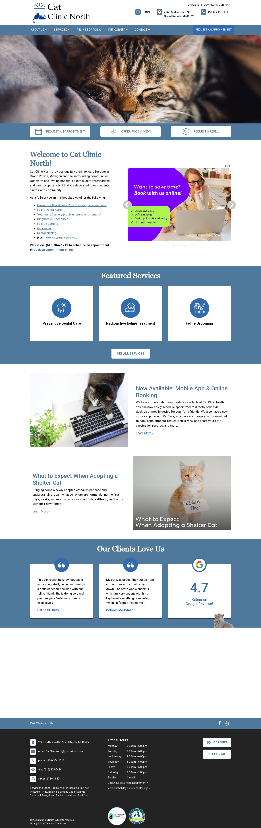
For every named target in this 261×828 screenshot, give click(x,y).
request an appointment (60, 131)
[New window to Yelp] (227, 724)
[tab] (174, 245)
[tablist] (179, 245)
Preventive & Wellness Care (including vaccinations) (72, 205)
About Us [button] (39, 29)
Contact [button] (142, 29)
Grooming (44, 228)
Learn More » (145, 433)
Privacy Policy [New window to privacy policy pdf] (37, 823)
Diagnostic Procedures (52, 219)
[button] (226, 165)
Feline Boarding (89, 29)
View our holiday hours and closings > (129, 788)
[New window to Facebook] (220, 724)
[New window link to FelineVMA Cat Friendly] (118, 816)
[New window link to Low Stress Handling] (138, 816)
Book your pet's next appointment (127, 782)
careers (217, 742)
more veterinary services (60, 237)
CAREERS (193, 4)
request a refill (201, 131)
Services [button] (61, 29)
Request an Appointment (213, 29)
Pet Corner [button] (118, 29)
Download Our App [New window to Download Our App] (217, 4)
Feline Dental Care (49, 209)
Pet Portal (217, 754)
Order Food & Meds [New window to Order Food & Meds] (130, 131)
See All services (130, 353)
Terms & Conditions (55, 823)
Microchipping (46, 233)
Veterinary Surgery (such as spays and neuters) (69, 214)
